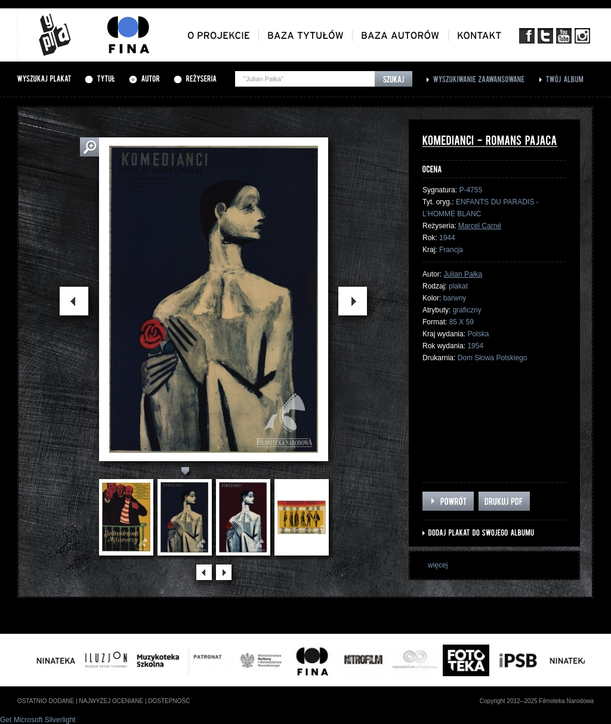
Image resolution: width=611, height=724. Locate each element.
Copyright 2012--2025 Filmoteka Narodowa (537, 701)
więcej (438, 565)
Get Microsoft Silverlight (38, 720)
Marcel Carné (479, 226)
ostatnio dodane (45, 701)
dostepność (169, 701)
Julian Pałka (462, 274)
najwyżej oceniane (111, 701)
